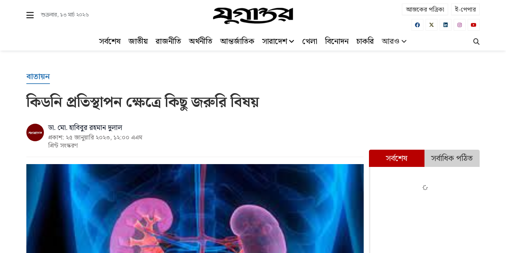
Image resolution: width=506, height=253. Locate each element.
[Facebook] (417, 25)
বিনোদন (337, 41)
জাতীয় (138, 41)
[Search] (476, 42)
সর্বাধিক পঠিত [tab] (452, 158)
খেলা (309, 41)
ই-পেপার (465, 10)
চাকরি (365, 41)
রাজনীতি (168, 41)
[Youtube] (474, 25)
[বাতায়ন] (38, 77)
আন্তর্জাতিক (237, 41)
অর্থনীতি (200, 41)
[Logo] (253, 16)
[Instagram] (460, 25)
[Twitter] (431, 25)
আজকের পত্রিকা (425, 10)
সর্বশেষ (110, 41)
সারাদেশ (278, 41)
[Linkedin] (446, 25)
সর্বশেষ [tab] (396, 158)
